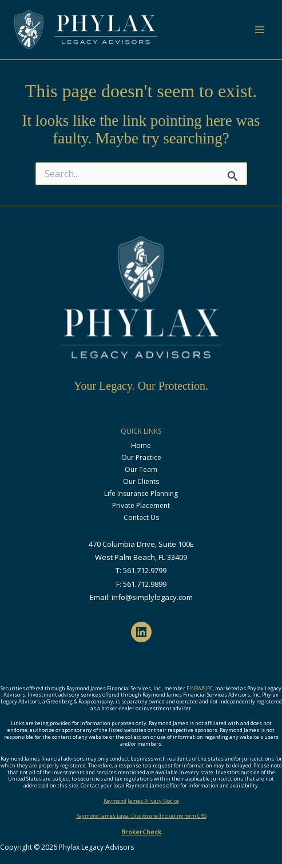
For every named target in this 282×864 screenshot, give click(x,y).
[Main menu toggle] (260, 30)
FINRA (193, 688)
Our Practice (141, 457)
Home (141, 445)
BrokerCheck (141, 831)
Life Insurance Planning (141, 493)
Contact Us (141, 517)
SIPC (208, 688)
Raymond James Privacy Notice (141, 801)
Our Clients (141, 481)
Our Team (141, 469)
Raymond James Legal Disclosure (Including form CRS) (141, 815)
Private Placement (141, 505)
